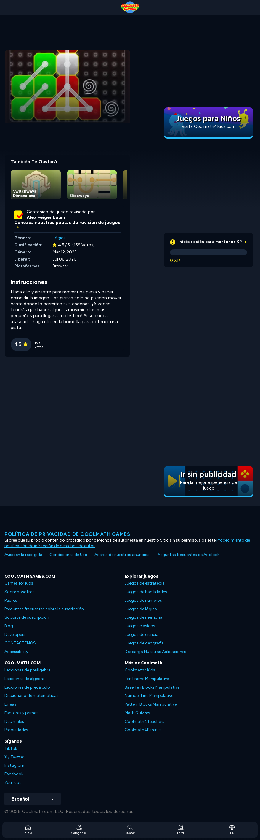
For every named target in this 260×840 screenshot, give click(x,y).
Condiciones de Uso (68, 554)
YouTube (12, 782)
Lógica (59, 237)
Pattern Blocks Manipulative (151, 704)
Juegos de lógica (141, 609)
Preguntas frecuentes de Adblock (188, 554)
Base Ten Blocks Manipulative (152, 687)
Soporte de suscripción (26, 617)
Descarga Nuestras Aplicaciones (155, 651)
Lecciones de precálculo (27, 687)
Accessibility (16, 651)
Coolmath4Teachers (144, 721)
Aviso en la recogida (23, 554)
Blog (8, 625)
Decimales (14, 721)
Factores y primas (21, 712)
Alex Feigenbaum (46, 217)
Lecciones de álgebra (24, 678)
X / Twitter (14, 757)
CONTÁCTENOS (20, 643)
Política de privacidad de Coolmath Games (67, 534)
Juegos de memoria (143, 617)
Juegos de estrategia (145, 583)
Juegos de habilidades (146, 591)
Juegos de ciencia (141, 634)
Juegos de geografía (144, 643)
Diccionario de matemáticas (31, 695)
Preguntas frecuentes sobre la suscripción (44, 609)
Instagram (14, 765)
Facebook (13, 774)
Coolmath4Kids (140, 670)
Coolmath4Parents (143, 729)
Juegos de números (143, 600)
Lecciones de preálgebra (27, 670)
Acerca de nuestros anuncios (122, 554)
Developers (14, 634)
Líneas (10, 704)
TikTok (10, 748)
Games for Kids (18, 583)
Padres (10, 600)
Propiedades (16, 729)
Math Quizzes (137, 712)
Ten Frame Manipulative (147, 678)
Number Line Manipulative (149, 695)
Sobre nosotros (19, 591)
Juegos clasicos (140, 625)
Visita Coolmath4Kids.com (208, 126)
